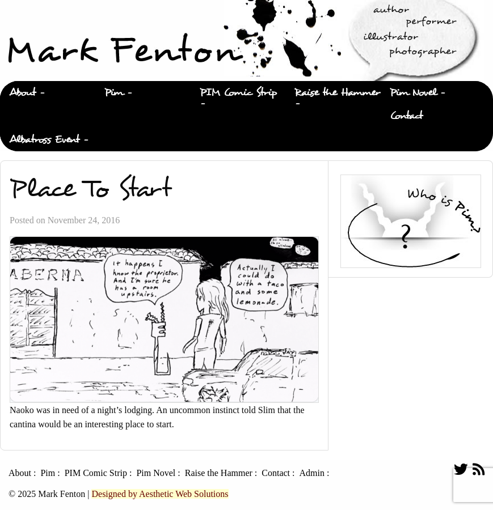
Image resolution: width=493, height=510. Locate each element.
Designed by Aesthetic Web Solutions (159, 494)
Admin (311, 473)
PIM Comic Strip (238, 93)
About (22, 93)
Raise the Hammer (337, 93)
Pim (113, 93)
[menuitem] (47, 93)
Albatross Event (44, 140)
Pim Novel (413, 93)
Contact (406, 116)
